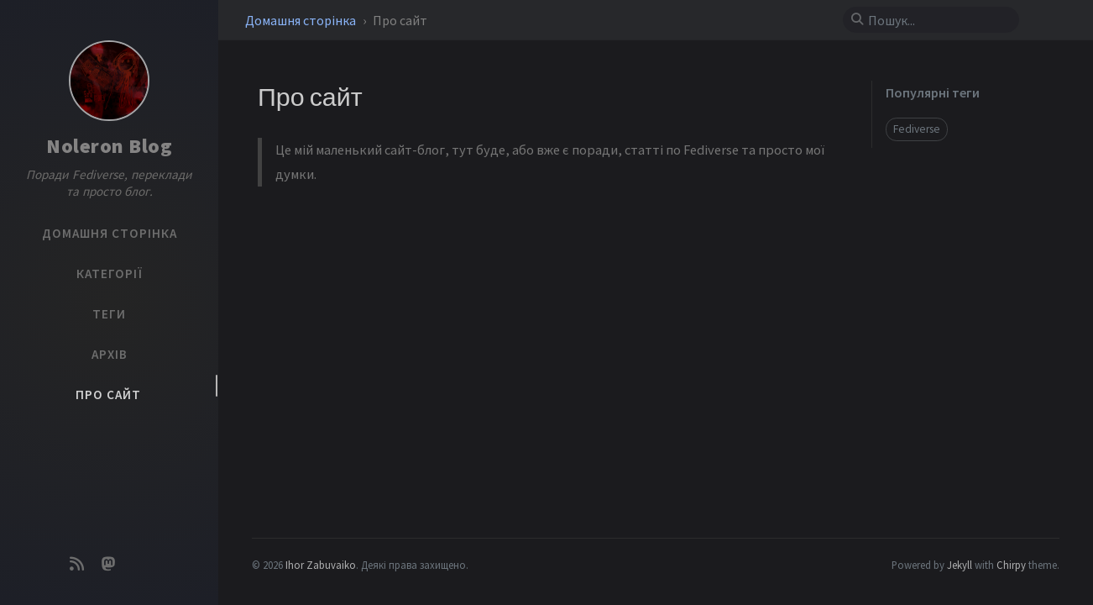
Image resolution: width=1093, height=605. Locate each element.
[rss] (76, 564)
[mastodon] (109, 564)
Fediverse (916, 129)
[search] (938, 20)
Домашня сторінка (301, 20)
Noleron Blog (109, 146)
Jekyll (959, 564)
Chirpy (1011, 564)
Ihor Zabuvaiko (320, 564)
